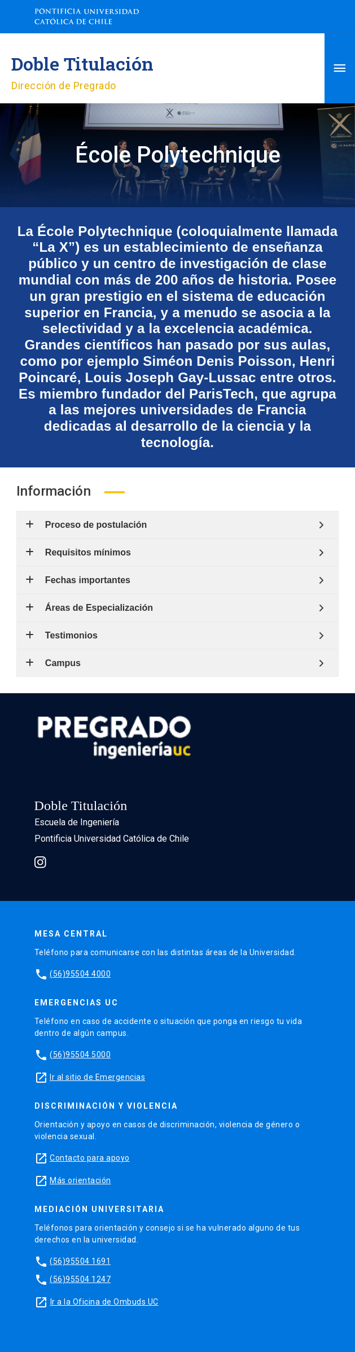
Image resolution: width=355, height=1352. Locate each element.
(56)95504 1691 (80, 1261)
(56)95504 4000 (80, 973)
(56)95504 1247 (80, 1279)
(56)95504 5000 (80, 1054)
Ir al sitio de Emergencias (97, 1077)
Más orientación (80, 1180)
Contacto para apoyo (90, 1157)
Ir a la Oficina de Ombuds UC (104, 1301)
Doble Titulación (82, 63)
